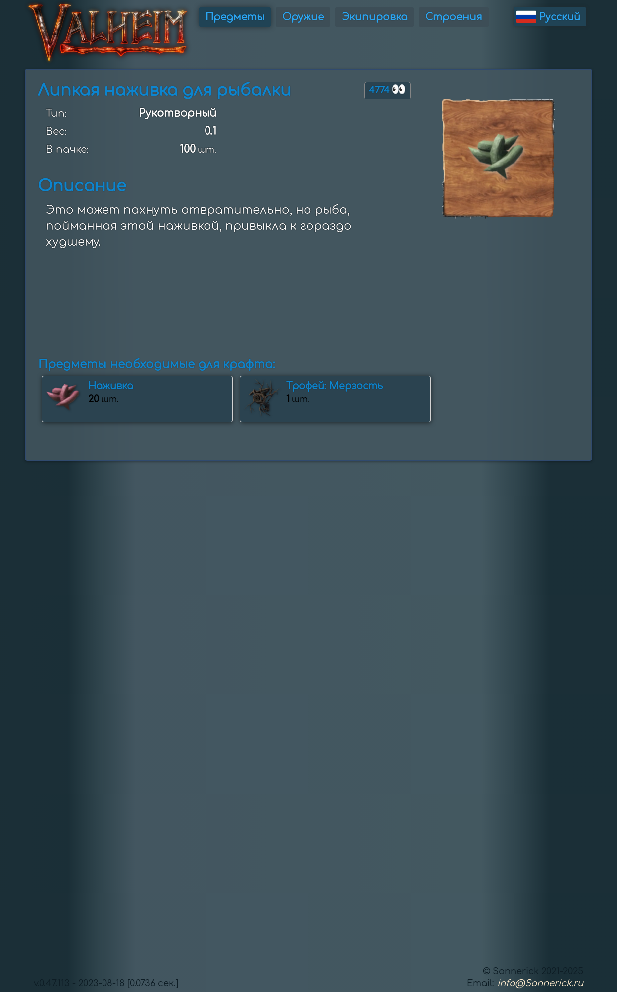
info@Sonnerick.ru (540, 983)
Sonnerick (516, 971)
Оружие (303, 17)
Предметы (235, 17)
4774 (387, 89)
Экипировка (375, 17)
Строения (453, 17)
